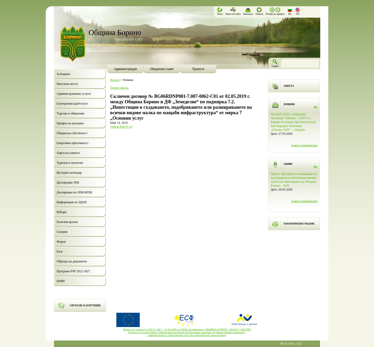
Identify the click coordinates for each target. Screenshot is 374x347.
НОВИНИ (289, 104)
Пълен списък (119, 88)
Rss (315, 107)
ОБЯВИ (288, 164)
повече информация (304, 145)
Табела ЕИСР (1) (121, 126)
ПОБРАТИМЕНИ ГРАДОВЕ (299, 223)
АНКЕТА (289, 86)
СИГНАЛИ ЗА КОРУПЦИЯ (85, 305)
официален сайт (129, 39)
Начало (115, 80)
